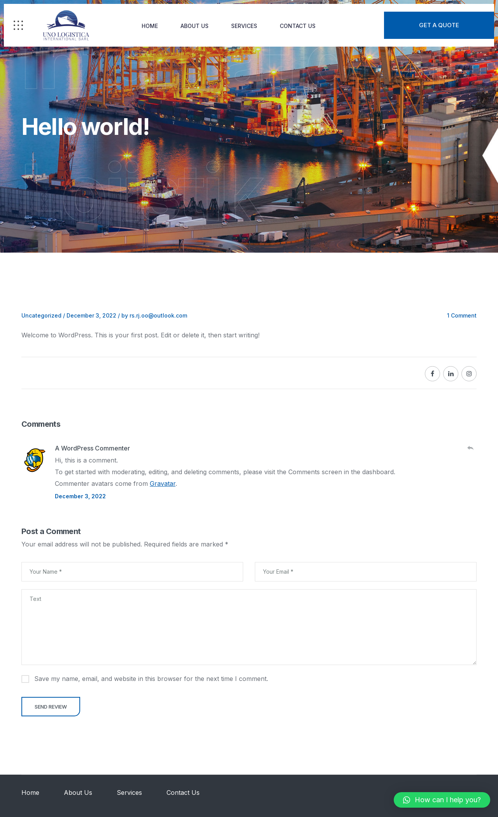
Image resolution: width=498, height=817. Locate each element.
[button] (442, 800)
